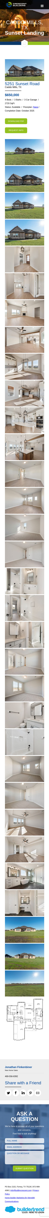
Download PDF (16, 121)
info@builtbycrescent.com (20, 1190)
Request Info (16, 130)
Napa (35, 107)
